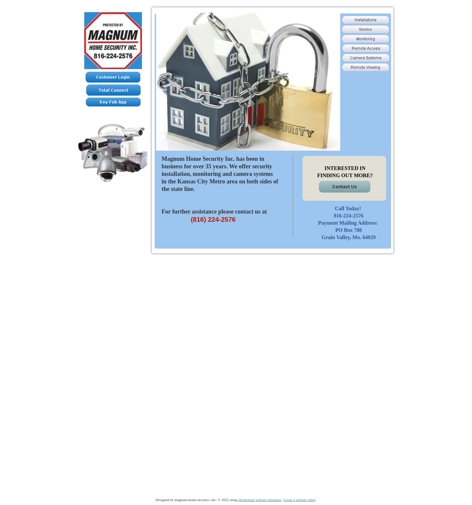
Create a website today (299, 500)
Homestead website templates (259, 500)
